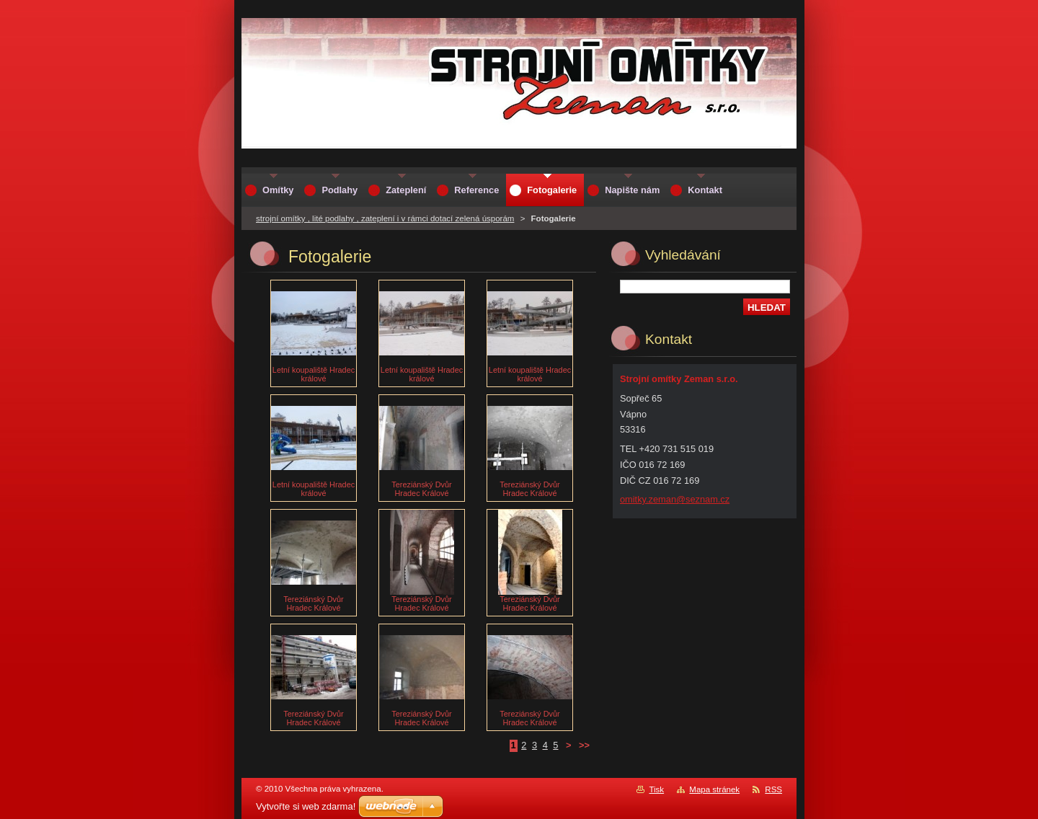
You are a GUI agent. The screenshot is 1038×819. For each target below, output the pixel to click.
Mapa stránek (714, 789)
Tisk (656, 789)
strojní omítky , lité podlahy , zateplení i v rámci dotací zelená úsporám (385, 218)
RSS (773, 789)
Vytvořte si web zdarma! (305, 806)
